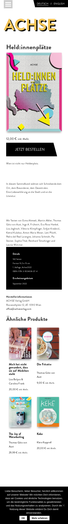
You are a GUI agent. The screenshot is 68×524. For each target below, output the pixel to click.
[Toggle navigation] (8, 4)
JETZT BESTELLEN (30, 149)
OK (23, 518)
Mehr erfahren (40, 518)
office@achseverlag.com (18, 309)
